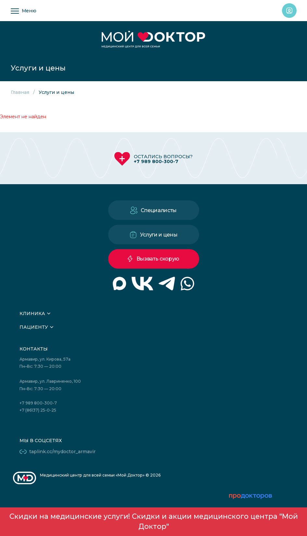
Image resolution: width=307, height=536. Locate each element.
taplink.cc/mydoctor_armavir (62, 451)
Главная (20, 92)
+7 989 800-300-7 (156, 161)
